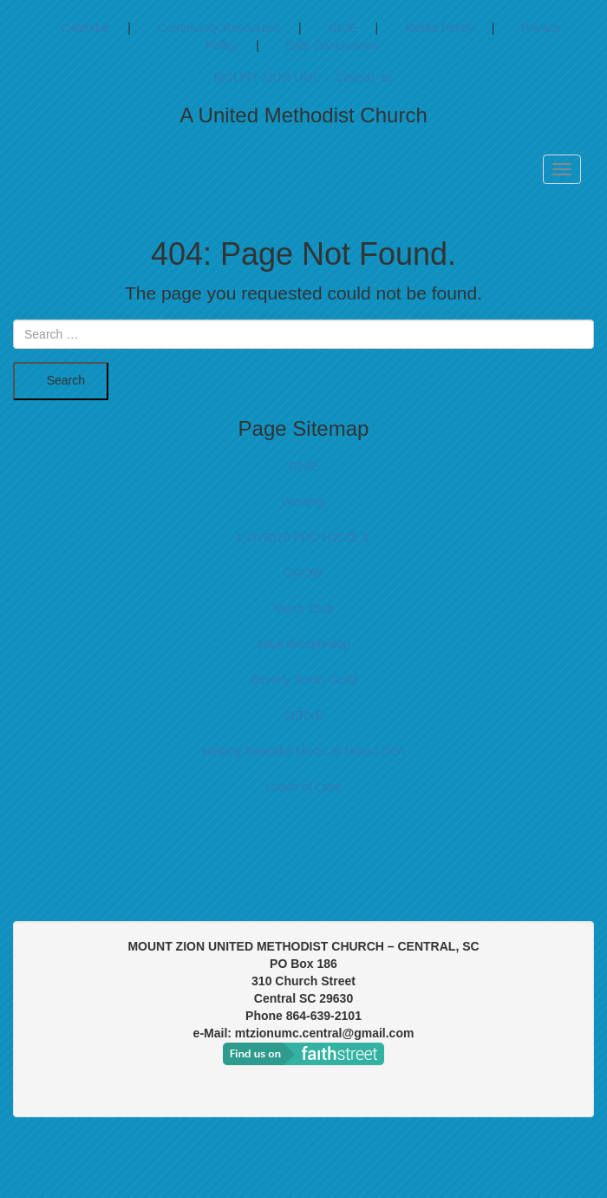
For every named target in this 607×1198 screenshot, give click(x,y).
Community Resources (219, 28)
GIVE (342, 28)
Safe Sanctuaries (331, 45)
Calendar (85, 28)
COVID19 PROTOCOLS (303, 537)
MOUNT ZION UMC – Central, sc (304, 77)
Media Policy (439, 28)
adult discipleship (304, 644)
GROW (303, 573)
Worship (303, 502)
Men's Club (303, 608)
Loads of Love (303, 786)
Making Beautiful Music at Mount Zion (303, 751)
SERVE (303, 715)
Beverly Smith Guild (304, 680)
